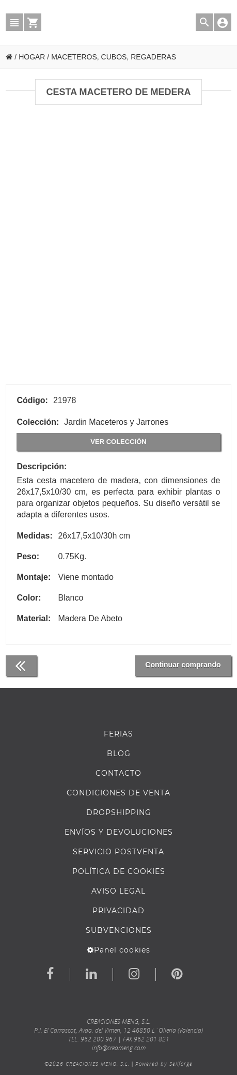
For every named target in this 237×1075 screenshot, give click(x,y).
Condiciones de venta (118, 792)
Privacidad (118, 910)
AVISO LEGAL (118, 891)
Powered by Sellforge (164, 1063)
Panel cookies (118, 950)
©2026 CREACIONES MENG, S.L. (87, 1063)
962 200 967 (98, 1039)
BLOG (119, 753)
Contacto (118, 773)
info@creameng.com (119, 1047)
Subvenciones (119, 930)
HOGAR (32, 57)
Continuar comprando (182, 665)
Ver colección (118, 442)
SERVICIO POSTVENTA (118, 851)
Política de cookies (118, 871)
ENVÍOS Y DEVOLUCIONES (119, 832)
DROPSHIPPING (118, 812)
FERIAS (118, 734)
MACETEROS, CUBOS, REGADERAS (113, 57)
